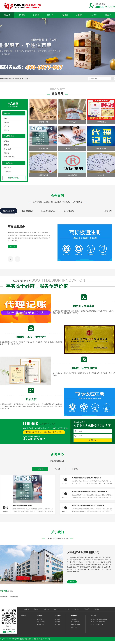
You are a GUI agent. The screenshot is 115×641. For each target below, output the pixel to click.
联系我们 (108, 15)
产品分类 (12, 104)
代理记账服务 (68, 211)
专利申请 (6, 126)
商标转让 (6, 118)
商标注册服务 (8, 211)
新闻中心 (50, 15)
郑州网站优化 (14, 596)
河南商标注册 (72, 175)
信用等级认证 (8, 168)
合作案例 (65, 15)
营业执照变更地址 (9, 157)
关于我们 (21, 15)
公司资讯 (40, 469)
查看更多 (108, 211)
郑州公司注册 (8, 149)
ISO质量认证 (7, 171)
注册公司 (6, 153)
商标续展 (6, 122)
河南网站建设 (4, 596)
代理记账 (6, 141)
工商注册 (6, 145)
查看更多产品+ (14, 178)
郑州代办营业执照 (72, 148)
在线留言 (93, 15)
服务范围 (36, 15)
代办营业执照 (19, 78)
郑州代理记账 (101, 148)
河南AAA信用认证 (101, 122)
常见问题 (75, 469)
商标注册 (11, 78)
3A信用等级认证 (48, 211)
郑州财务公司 (43, 122)
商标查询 (6, 130)
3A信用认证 (27, 78)
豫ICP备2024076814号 (43, 639)
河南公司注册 (43, 148)
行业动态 (57, 469)
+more (12, 246)
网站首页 (7, 15)
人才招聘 (79, 15)
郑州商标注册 (43, 175)
